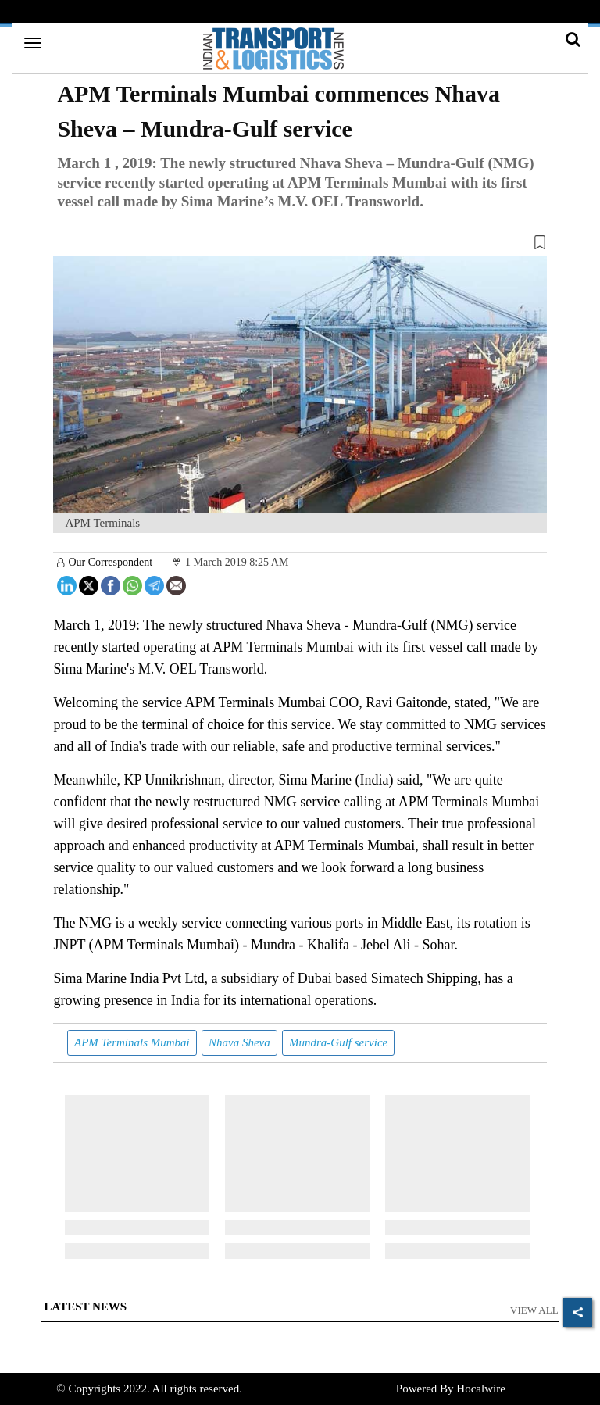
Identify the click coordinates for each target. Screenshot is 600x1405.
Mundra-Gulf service (338, 1042)
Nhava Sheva (239, 1042)
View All (534, 1310)
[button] (299, 245)
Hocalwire (480, 1388)
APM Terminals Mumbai (132, 1042)
